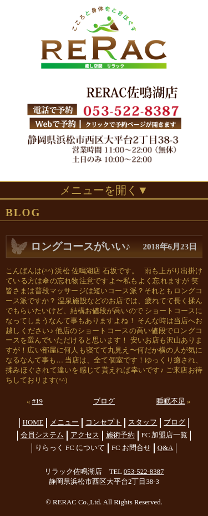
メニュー (64, 422)
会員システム (42, 435)
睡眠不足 (170, 401)
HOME (33, 422)
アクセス (84, 435)
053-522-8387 (144, 472)
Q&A (165, 448)
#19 (37, 401)
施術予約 (120, 435)
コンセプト (103, 422)
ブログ (104, 401)
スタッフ (142, 422)
